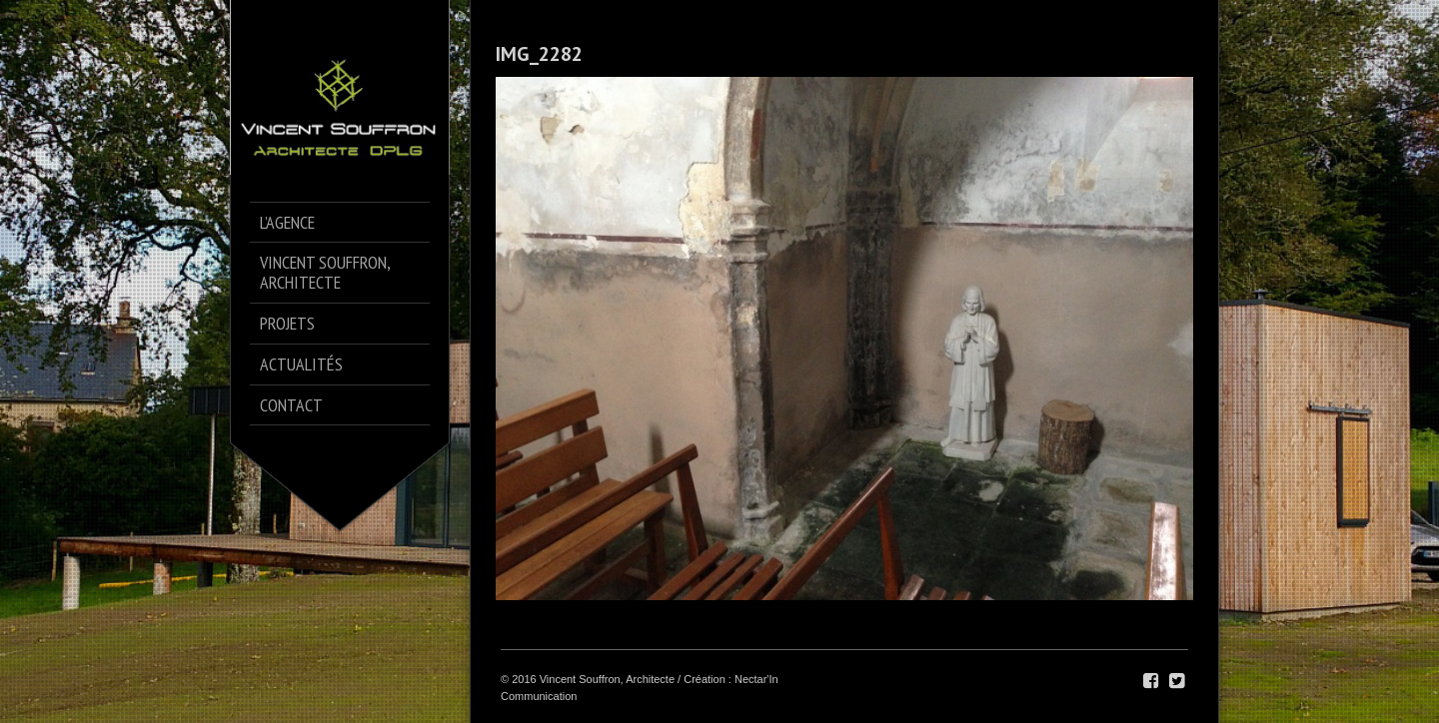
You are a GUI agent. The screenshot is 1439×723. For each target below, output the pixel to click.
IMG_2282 (539, 54)
